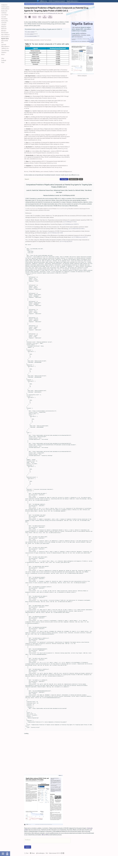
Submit (28, 847)
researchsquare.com (32, 140)
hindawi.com (31, 94)
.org (43, 1)
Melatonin (3, 26)
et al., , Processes (46, 119)
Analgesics (4, 5)
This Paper (64, 179)
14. (25, 143)
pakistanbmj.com (59, 88)
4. (24, 86)
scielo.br (51, 102)
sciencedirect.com (50, 153)
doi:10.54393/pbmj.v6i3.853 (50, 13)
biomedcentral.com (41, 84)
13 (37, 36)
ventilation (83, 33)
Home (2, 62)
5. (24, 90)
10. (25, 117)
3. (24, 82)
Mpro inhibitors (5, 34)
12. (25, 129)
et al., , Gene (47, 157)
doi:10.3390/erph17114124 (69, 222)
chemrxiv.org (61, 149)
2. (24, 76)
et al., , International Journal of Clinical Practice (46, 92)
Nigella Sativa (5, 38)
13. (25, 135)
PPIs (2, 42)
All (81, 179)
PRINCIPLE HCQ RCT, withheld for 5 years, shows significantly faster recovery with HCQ (47, 4)
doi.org (37, 73)
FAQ (47, 853)
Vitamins (3, 52)
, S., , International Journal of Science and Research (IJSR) (46, 78)
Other (2, 58)
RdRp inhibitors (5, 46)
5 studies (29, 34)
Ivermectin (3, 22)
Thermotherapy (5, 50)
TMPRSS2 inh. (4, 48)
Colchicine (3, 12)
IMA (43, 835)
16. (25, 151)
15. (25, 147)
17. (25, 155)
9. (24, 111)
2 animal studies (31, 36)
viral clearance (78, 37)
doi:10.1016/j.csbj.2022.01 (66, 242)
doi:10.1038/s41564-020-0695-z (77, 229)
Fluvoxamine (4, 18)
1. (24, 70)
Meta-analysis (82, 76)
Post (27, 853)
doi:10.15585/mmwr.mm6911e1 (80, 237)
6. (24, 96)
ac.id (30, 132)
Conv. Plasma (4, 15)
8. (24, 105)
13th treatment (76, 27)
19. (25, 166)
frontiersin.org (50, 163)
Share (33, 853)
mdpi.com (49, 98)
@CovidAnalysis (40, 853)
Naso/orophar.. (5, 36)
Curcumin (3, 17)
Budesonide (4, 11)
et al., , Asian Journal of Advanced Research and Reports (46, 72)
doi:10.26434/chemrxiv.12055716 (70, 224)
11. (25, 123)
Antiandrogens (5, 7)
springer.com (56, 144)
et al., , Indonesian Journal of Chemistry (45, 131)
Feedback (3, 60)
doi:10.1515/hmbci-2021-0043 (55, 233)
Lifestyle (3, 24)
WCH (47, 835)
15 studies (29, 32)
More (2, 54)
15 (35, 31)
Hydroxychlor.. (4, 20)
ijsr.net (29, 79)
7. (24, 101)
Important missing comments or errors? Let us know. (37, 40)
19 (38, 36)
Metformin (3, 28)
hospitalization (76, 35)
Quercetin (3, 44)
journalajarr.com (31, 73)
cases (88, 35)
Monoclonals (4, 32)
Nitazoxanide (4, 40)
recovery (83, 35)
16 (35, 34)
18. (25, 161)
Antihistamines (5, 9)
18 (36, 34)
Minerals (3, 30)
